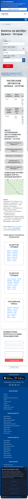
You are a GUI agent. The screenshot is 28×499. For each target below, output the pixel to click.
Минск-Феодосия (7, 455)
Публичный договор (8, 464)
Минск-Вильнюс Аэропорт (10, 423)
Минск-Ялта (6, 451)
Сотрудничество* (7, 401)
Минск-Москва (7, 416)
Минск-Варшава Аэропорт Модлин (11, 425)
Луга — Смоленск (11, 314)
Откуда (5, 41)
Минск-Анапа (7, 429)
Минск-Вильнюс (7, 421)
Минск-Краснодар (8, 457)
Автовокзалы (7, 405)
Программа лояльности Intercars (11, 397)
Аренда (5, 403)
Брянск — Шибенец (12, 255)
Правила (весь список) (9, 407)
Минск (9, 46)
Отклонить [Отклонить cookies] (14, 481)
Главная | (3, 24)
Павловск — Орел (12, 312)
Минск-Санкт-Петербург (9, 420)
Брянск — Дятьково (12, 257)
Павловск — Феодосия (13, 282)
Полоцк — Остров (11, 285)
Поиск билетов (8, 24)
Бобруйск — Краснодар (13, 280)
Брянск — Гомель (11, 260)
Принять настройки (14, 489)
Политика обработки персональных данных (13, 466)
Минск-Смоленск (7, 431)
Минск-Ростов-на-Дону (9, 446)
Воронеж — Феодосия (13, 307)
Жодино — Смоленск (12, 309)
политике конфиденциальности (14, 496)
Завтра (20, 75)
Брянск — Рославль (12, 254)
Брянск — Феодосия (12, 252)
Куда (5, 50)
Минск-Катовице (7, 444)
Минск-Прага (7, 433)
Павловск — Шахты (12, 310)
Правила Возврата (8, 408)
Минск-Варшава (7, 418)
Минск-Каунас (7, 427)
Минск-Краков (7, 440)
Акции (5, 399)
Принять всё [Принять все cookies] (14, 493)
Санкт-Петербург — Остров (14, 279)
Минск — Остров (11, 289)
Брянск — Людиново (12, 250)
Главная (5, 394)
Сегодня (14, 75)
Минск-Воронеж (7, 449)
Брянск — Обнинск (12, 259)
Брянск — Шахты (11, 287)
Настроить (14, 485)
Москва (13, 46)
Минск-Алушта (7, 453)
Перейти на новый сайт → (14, 9)
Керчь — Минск (11, 315)
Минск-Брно (6, 442)
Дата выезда (7, 57)
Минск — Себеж (11, 317)
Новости (6, 395)
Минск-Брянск (7, 447)
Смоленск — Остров (12, 284)
